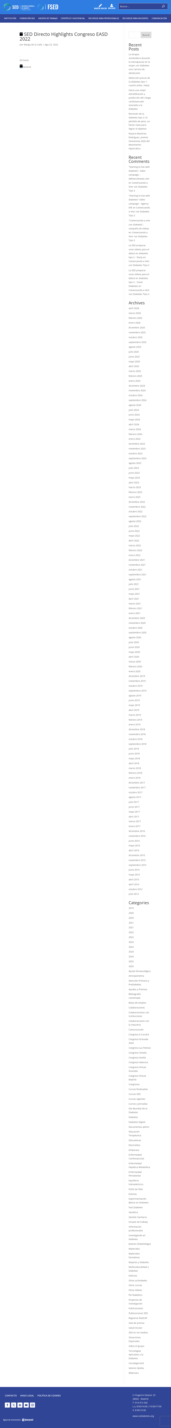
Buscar (146, 34)
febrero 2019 (135, 719)
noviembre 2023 (137, 448)
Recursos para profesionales (103, 18)
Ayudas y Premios (138, 989)
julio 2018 (134, 748)
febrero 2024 (135, 434)
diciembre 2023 (137, 443)
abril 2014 (134, 884)
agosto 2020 (135, 637)
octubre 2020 (135, 627)
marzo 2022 (135, 545)
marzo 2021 (135, 603)
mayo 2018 (134, 758)
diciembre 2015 (137, 855)
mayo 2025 (134, 361)
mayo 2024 (134, 419)
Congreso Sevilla (137, 1057)
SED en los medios (138, 1332)
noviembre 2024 (137, 390)
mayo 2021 (134, 593)
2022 (131, 932)
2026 (131, 966)
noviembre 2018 (137, 734)
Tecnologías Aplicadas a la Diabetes (136, 1354)
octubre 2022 (135, 511)
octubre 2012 (135, 889)
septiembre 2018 (137, 743)
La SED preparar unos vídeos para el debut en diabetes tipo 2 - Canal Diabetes (139, 278)
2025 (131, 961)
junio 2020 (134, 647)
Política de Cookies (49, 1396)
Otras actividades (138, 1280)
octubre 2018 (135, 739)
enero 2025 (134, 380)
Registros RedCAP (138, 1318)
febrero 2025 (135, 375)
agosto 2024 (135, 405)
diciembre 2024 (137, 385)
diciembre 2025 (137, 327)
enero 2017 (134, 826)
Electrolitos (134, 1145)
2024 (131, 951)
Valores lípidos (136, 1368)
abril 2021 (134, 598)
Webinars (134, 1372)
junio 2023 (134, 472)
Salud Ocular (135, 1327)
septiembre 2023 (137, 458)
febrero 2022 (135, 550)
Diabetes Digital (137, 1122)
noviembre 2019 (137, 680)
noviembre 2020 (137, 622)
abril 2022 (134, 540)
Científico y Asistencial (73, 18)
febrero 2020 (135, 666)
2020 (131, 912)
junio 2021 (134, 588)
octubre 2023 (135, 453)
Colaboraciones (137, 1007)
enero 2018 (134, 777)
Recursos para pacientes (135, 18)
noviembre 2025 (137, 332)
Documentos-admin (139, 1126)
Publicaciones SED (138, 1313)
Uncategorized (136, 1363)
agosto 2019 (135, 695)
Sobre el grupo (136, 1346)
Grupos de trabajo (48, 18)
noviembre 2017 (137, 787)
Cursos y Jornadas (138, 1103)
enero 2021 (134, 613)
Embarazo (134, 1149)
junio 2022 (134, 530)
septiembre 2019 (137, 690)
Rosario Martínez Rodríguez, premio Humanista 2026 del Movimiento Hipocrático (139, 141)
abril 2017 (134, 816)
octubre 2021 (135, 569)
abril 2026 (134, 308)
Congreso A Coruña (139, 1034)
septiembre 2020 (137, 632)
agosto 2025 (135, 346)
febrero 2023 (135, 492)
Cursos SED (135, 1094)
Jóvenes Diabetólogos (140, 1243)
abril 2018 (134, 763)
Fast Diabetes (136, 1207)
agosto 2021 (135, 579)
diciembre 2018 (137, 729)
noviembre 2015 (137, 860)
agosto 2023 (135, 463)
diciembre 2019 (137, 676)
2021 (131, 922)
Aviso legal (27, 1396)
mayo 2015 (134, 874)
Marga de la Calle (33, 44)
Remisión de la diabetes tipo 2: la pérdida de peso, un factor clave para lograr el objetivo (139, 121)
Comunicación (159, 18)
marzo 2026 (135, 313)
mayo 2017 (134, 811)
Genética (133, 1212)
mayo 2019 (134, 705)
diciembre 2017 (137, 782)
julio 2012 (134, 893)
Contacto (11, 1396)
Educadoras (135, 1140)
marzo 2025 (135, 371)
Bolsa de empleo (137, 1002)
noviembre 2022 (137, 506)
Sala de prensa (136, 1322)
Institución (10, 18)
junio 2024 (134, 414)
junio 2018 (134, 753)
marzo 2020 (135, 661)
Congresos (134, 1084)
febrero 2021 (135, 608)
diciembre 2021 (137, 559)
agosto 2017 (135, 797)
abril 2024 (134, 424)
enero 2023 (134, 496)
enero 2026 (134, 322)
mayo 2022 (134, 535)
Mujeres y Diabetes (139, 1262)
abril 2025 (134, 366)
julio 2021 (134, 584)
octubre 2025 (135, 337)
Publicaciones (136, 1308)
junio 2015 (134, 869)
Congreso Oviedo (138, 1052)
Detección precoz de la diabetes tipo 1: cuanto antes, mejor (139, 81)
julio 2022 (134, 526)
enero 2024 (134, 438)
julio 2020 (134, 642)
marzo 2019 (135, 714)
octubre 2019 (135, 685)
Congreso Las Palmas (140, 1047)
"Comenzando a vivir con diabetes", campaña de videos (139, 224)
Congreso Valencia (138, 1062)
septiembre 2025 (137, 342)
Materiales (134, 1248)
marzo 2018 (135, 768)
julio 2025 (134, 351)
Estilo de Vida (136, 1189)
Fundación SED (27, 18)
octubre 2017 (135, 792)
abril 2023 (134, 482)
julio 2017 (134, 801)
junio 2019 (134, 700)
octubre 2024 (135, 395)
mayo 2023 (134, 477)
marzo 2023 (135, 487)
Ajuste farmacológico (140, 971)
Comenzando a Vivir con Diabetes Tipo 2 (138, 186)
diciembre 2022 (137, 501)
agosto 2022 (135, 521)
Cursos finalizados (138, 1089)
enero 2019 (134, 724)
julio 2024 (134, 409)
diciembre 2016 (137, 831)
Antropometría (136, 975)
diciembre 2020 (137, 618)
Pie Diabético (135, 1294)
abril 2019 (134, 709)
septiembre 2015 (137, 864)
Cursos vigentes (137, 1098)
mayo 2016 (134, 845)
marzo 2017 (135, 821)
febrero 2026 (135, 317)
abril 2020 (134, 656)
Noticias (133, 1275)
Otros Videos (135, 1290)
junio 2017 (134, 806)
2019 (131, 908)
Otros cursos (135, 1285)
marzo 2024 (135, 429)
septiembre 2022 (137, 516)
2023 (131, 942)
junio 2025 (134, 356)
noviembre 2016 (137, 835)
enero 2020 (134, 671)
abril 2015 (134, 879)
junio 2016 (134, 840)
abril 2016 (134, 850)
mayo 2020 (134, 651)
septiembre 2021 (137, 574)
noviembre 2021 (137, 564)
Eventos (133, 1194)
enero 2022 (134, 555)
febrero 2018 (135, 772)
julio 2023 (134, 467)
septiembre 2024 (137, 400)
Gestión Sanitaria (138, 1217)
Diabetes (133, 1117)
